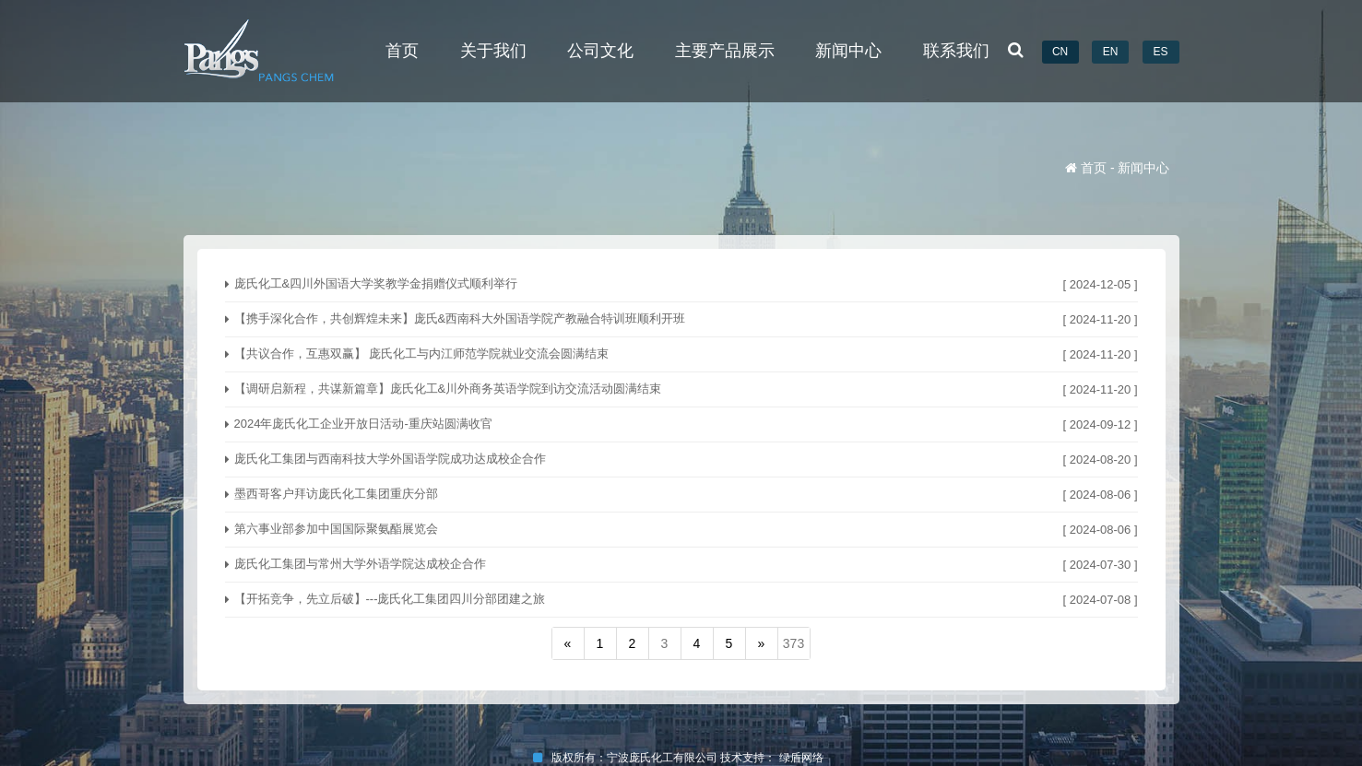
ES (1160, 51)
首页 (402, 50)
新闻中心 (848, 50)
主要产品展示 (725, 50)
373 (793, 643)
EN (1111, 51)
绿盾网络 (804, 757)
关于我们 (493, 50)
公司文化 (600, 50)
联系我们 (956, 50)
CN (1060, 51)
